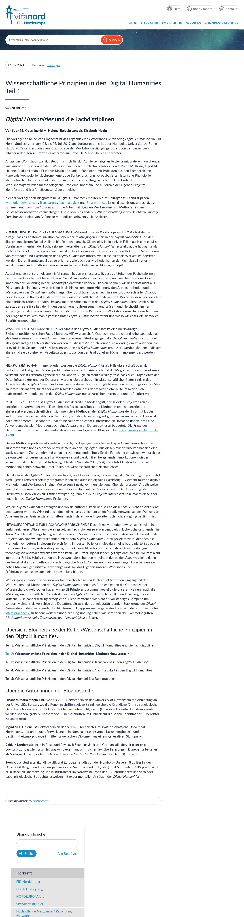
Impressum (65, 878)
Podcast (177, 215)
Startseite (46, 878)
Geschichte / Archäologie (189, 267)
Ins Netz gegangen (185, 200)
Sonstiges (53, 65)
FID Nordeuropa (183, 122)
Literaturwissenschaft (187, 252)
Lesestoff (178, 208)
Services (193, 24)
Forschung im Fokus (186, 289)
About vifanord (25, 878)
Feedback (228, 878)
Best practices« (18, 618)
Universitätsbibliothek (43, 838)
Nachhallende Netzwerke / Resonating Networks (199, 154)
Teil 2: (10, 658)
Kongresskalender (221, 24)
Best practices (96, 202)
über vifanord (203, 9)
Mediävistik (180, 245)
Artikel (176, 178)
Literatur (149, 24)
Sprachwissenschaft (186, 260)
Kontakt (231, 9)
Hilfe (176, 9)
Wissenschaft (38, 805)
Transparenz (48, 202)
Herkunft (179, 113)
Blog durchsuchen (187, 74)
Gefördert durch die (206, 838)
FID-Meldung (181, 193)
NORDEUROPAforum (187, 137)
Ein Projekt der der (34, 838)
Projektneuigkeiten (185, 223)
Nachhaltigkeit (69, 202)
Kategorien (181, 236)
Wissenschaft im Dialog (188, 297)
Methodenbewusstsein (21, 202)
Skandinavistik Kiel (185, 144)
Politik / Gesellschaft (186, 282)
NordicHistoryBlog (185, 129)
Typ (175, 169)
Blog (133, 24)
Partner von (153, 838)
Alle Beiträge (221, 94)
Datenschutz (86, 878)
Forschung (172, 24)
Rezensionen (181, 304)
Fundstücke (180, 186)
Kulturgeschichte (184, 275)
